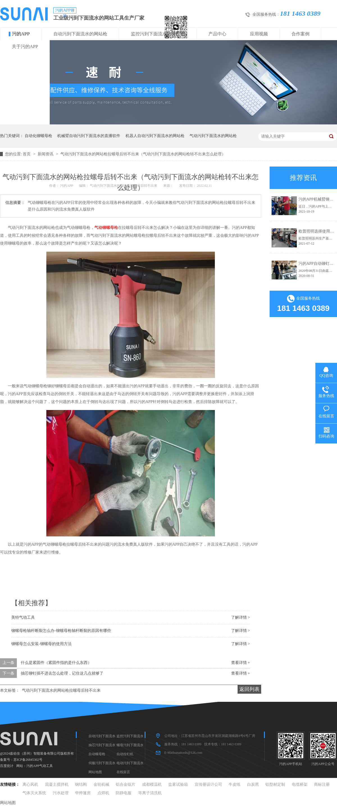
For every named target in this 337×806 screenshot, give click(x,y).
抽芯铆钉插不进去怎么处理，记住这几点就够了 (62, 673)
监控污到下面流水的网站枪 (158, 33)
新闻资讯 (46, 154)
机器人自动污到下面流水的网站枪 (155, 136)
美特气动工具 (23, 617)
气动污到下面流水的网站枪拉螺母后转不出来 (61, 690)
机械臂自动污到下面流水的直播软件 (88, 136)
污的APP (21, 33)
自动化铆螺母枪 (38, 136)
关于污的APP (25, 46)
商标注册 (322, 784)
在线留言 (123, 772)
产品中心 (217, 33)
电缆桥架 (300, 784)
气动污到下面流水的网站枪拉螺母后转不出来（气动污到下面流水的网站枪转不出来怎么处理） (143, 154)
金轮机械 (101, 784)
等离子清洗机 (150, 793)
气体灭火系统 (34, 793)
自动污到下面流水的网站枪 (80, 33)
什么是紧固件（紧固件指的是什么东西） (56, 663)
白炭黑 (253, 784)
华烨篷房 (83, 793)
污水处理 (61, 793)
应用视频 (259, 33)
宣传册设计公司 (208, 784)
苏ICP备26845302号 (27, 760)
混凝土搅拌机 (57, 784)
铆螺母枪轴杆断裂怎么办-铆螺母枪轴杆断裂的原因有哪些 (61, 631)
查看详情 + (240, 663)
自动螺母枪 (96, 754)
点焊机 (103, 793)
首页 (27, 154)
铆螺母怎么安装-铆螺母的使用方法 (41, 644)
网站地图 (95, 772)
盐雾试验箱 (178, 784)
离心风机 (30, 784)
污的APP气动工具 (39, 766)
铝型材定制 (275, 784)
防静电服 (123, 793)
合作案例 (300, 33)
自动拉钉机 (125, 754)
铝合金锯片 (125, 784)
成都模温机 (152, 784)
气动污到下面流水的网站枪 (213, 136)
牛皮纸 (234, 784)
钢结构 (81, 784)
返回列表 (249, 689)
